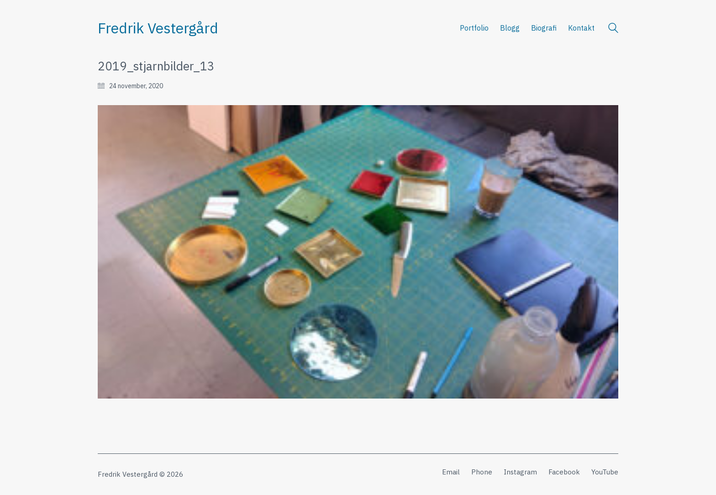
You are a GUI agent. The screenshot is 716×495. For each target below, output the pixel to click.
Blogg (510, 27)
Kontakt (581, 27)
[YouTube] (604, 472)
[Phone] (481, 472)
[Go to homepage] (158, 28)
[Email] (451, 472)
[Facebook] (564, 472)
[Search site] (613, 29)
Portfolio (474, 27)
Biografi (544, 27)
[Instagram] (520, 472)
